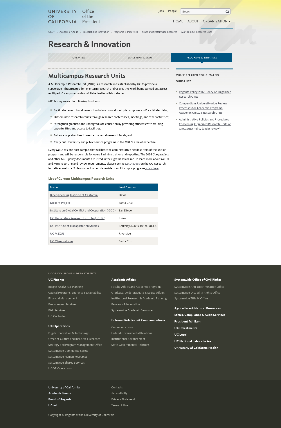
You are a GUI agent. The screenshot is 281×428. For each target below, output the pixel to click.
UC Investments (185, 328)
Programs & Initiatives (125, 31)
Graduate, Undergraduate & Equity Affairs (138, 293)
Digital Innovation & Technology (68, 333)
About (192, 21)
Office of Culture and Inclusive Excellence (74, 339)
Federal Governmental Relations (131, 333)
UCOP (51, 31)
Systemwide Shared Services (66, 362)
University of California (64, 387)
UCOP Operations (60, 368)
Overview (78, 57)
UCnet (52, 405)
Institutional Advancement (128, 339)
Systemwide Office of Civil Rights (197, 280)
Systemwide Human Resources (67, 357)
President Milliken (187, 321)
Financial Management (62, 298)
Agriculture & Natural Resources (197, 308)
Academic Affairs (68, 31)
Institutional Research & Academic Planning (139, 298)
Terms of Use (119, 405)
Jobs (161, 11)
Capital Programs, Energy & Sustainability (74, 293)
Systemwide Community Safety (68, 351)
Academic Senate (59, 393)
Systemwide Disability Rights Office (197, 293)
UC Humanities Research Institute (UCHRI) (77, 218)
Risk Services (56, 310)
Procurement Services (62, 304)
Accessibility (119, 393)
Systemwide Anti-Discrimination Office (199, 287)
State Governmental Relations (130, 345)
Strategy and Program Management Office (75, 345)
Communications (122, 327)
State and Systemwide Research (159, 31)
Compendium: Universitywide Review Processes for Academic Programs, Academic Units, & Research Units (203, 108)
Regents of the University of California (89, 415)
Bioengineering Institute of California (74, 195)
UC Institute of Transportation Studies (74, 226)
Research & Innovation (125, 304)
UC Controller (57, 316)
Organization (216, 22)
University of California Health (196, 348)
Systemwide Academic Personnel (132, 310)
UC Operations (59, 326)
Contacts (117, 387)
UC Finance (56, 280)
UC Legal (180, 335)
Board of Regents (59, 399)
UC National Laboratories (192, 341)
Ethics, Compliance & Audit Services (199, 315)
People (172, 11)
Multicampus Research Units (196, 31)
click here (152, 168)
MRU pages (132, 164)
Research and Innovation (96, 31)
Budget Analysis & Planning (65, 287)
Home (178, 21)
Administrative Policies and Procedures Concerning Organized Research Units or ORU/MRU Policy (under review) (205, 124)
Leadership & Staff (140, 57)
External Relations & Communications (138, 320)
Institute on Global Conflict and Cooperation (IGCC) (82, 210)
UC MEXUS (57, 233)
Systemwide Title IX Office (191, 298)
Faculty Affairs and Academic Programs (136, 287)
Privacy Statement (123, 399)
